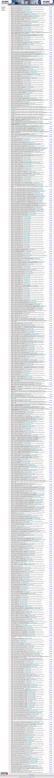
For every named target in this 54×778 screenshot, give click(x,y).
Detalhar (50, 7)
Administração (31, 774)
